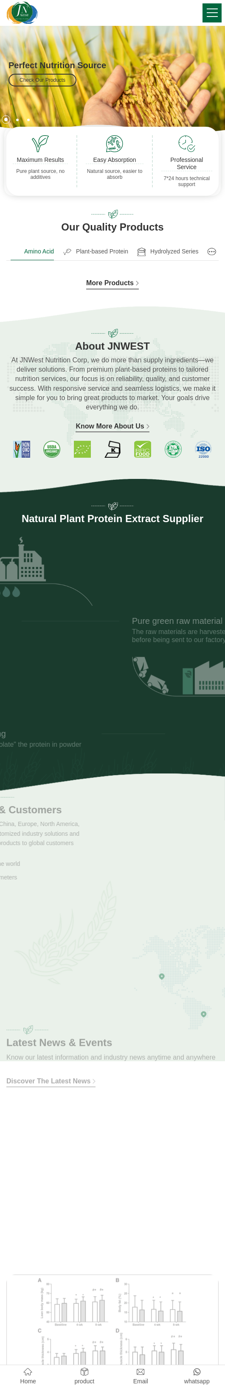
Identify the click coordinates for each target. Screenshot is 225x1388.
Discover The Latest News (51, 1048)
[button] (6, 119)
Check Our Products (42, 80)
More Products (112, 283)
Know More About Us (112, 426)
